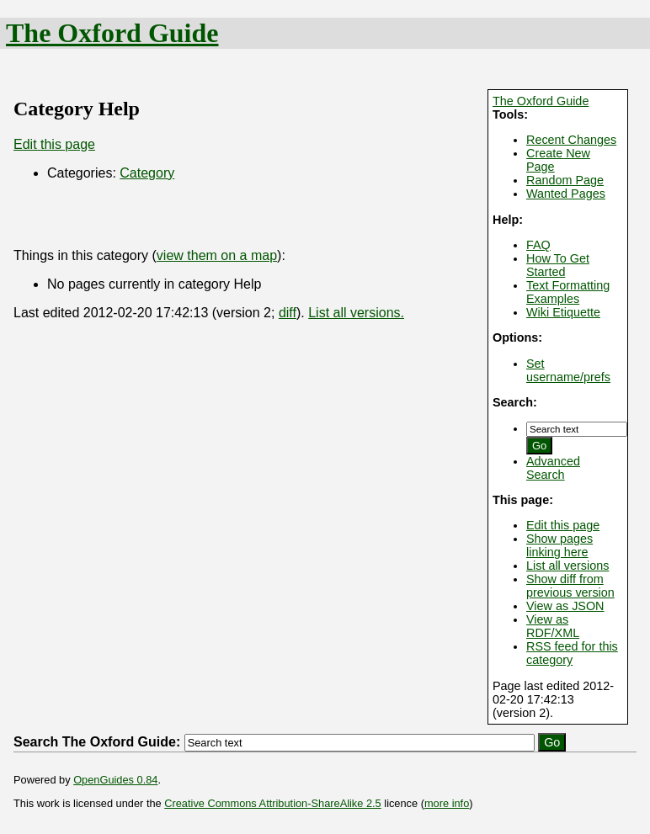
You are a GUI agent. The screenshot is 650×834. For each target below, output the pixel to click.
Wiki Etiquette (563, 312)
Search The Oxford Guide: (96, 742)
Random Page (565, 180)
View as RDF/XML (552, 626)
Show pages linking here (559, 545)
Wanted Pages (565, 193)
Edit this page (562, 525)
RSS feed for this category (572, 653)
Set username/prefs (568, 370)
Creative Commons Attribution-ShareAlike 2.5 (272, 803)
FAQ (538, 245)
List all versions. (356, 312)
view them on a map (217, 255)
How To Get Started (557, 265)
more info (446, 803)
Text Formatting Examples (568, 292)
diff (287, 312)
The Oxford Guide (112, 33)
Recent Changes (571, 139)
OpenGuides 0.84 (115, 779)
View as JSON (565, 606)
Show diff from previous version (570, 585)
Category (147, 173)
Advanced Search (553, 467)
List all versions (567, 565)
